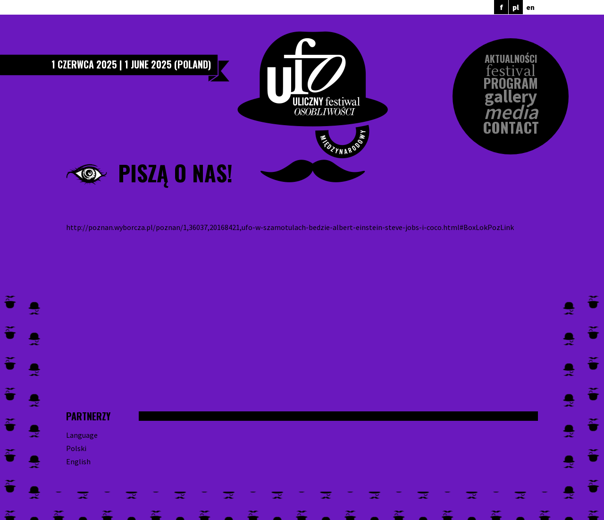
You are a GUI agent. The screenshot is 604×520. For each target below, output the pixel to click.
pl (515, 7)
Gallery (511, 96)
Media (511, 112)
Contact (511, 127)
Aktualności (511, 58)
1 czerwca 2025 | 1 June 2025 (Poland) (131, 64)
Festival (511, 71)
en (530, 7)
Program (510, 83)
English (78, 461)
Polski (76, 448)
